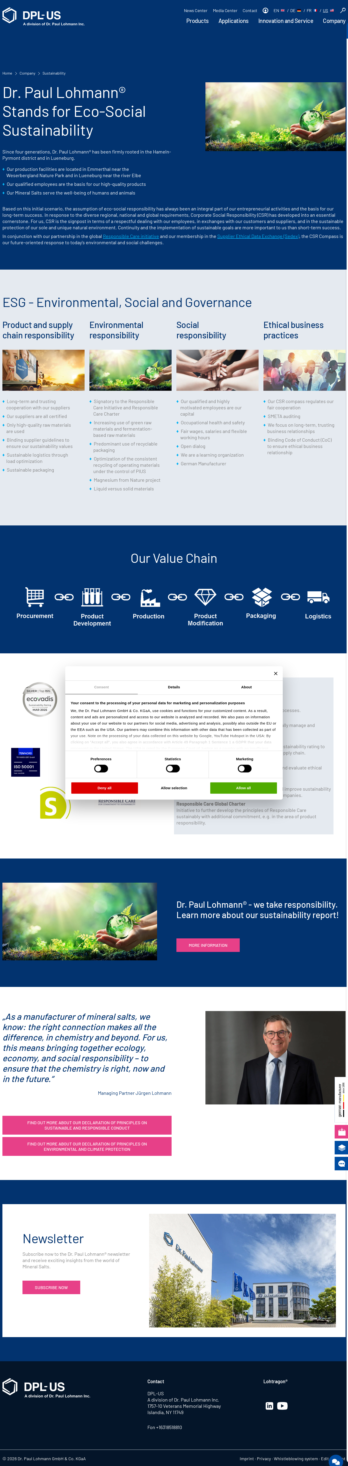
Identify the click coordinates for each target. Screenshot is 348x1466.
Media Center (225, 10)
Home (7, 73)
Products (197, 20)
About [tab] (246, 687)
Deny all (105, 788)
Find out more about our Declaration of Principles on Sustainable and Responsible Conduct (87, 1125)
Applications (233, 20)
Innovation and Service (285, 20)
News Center (196, 10)
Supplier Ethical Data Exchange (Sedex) (258, 236)
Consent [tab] (101, 687)
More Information (208, 945)
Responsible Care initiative (131, 236)
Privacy (264, 1458)
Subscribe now (51, 1287)
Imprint (247, 1458)
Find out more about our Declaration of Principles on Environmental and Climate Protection (87, 1146)
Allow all (243, 788)
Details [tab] (174, 687)
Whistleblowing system (296, 1458)
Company (334, 20)
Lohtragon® (275, 1381)
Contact (250, 10)
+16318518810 (169, 1427)
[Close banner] (275, 673)
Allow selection (174, 788)
